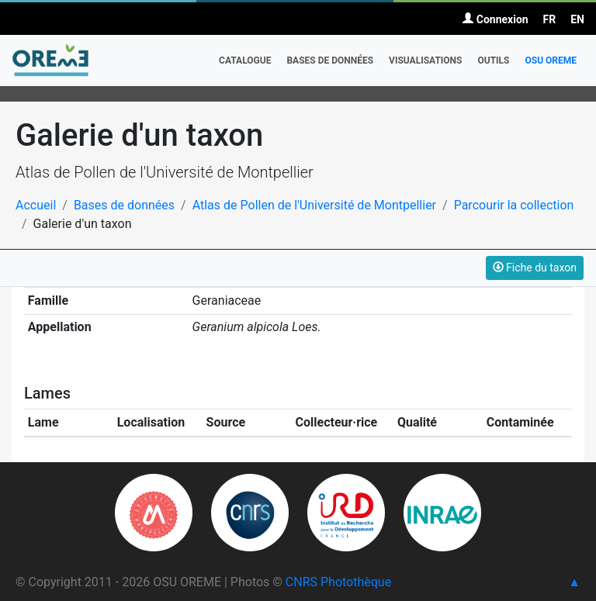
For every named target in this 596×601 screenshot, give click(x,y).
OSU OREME (551, 60)
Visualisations (425, 60)
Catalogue (245, 60)
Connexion (495, 19)
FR (549, 19)
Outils (493, 60)
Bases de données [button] (329, 60)
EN (577, 19)
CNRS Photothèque (338, 582)
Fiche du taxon (535, 267)
